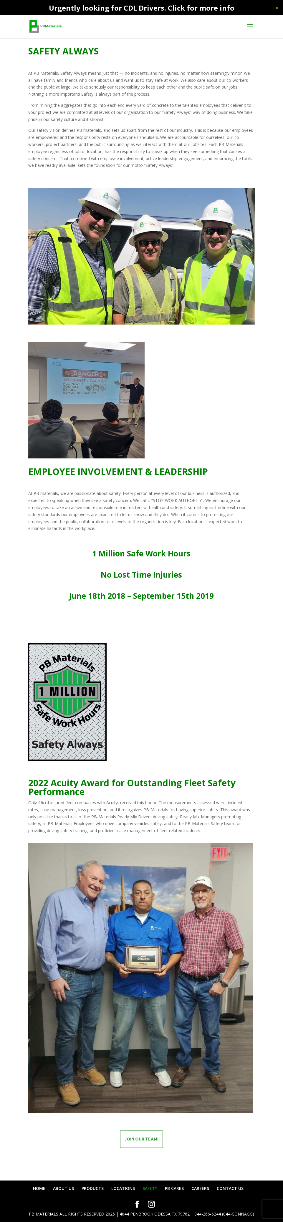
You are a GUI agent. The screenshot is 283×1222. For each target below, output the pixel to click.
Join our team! (141, 1139)
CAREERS (200, 1188)
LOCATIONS (123, 1188)
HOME (39, 1188)
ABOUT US (63, 1188)
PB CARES (174, 1188)
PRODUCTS (93, 1188)
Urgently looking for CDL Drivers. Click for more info (141, 8)
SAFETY (150, 1188)
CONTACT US (230, 1188)
